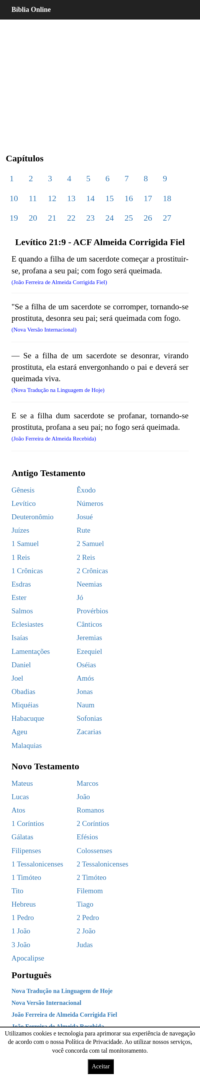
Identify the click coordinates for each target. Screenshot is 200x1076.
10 (14, 198)
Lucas (20, 797)
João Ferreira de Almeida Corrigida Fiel (64, 1014)
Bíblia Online (31, 9)
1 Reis (20, 557)
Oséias (86, 665)
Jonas (85, 692)
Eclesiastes (27, 624)
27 (167, 218)
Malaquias (26, 745)
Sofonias (89, 718)
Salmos (22, 611)
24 (109, 218)
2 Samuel (90, 544)
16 (129, 198)
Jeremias (89, 638)
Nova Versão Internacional (46, 1003)
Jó (80, 597)
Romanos (90, 810)
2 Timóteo (92, 877)
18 (167, 198)
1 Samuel (25, 544)
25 (129, 218)
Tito (17, 891)
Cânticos (89, 624)
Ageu (19, 732)
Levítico (23, 503)
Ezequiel (89, 651)
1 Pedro (22, 917)
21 (52, 218)
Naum (85, 705)
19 (14, 218)
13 (71, 198)
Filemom (90, 891)
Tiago (85, 904)
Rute (83, 530)
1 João (20, 931)
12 (52, 198)
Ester (18, 597)
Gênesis (22, 490)
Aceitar (101, 1066)
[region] (100, 80)
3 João (20, 945)
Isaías (19, 638)
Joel (17, 678)
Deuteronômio (32, 517)
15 (109, 198)
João (83, 797)
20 (33, 218)
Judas (85, 945)
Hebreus (23, 904)
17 (148, 198)
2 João (86, 931)
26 (148, 218)
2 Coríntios (93, 823)
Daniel (21, 665)
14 (90, 198)
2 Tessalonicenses (102, 864)
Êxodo (86, 490)
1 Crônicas (27, 571)
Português (31, 975)
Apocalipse (27, 958)
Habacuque (27, 718)
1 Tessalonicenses (37, 864)
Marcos (87, 783)
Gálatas (22, 837)
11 (33, 198)
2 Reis (86, 557)
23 (90, 218)
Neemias (89, 584)
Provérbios (92, 611)
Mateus (22, 783)
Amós (85, 678)
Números (90, 503)
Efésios (87, 837)
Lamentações (30, 651)
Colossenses (94, 851)
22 (71, 218)
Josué (85, 517)
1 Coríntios (27, 823)
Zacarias (89, 732)
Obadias (23, 692)
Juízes (20, 530)
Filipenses (26, 851)
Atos (18, 810)
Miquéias (25, 705)
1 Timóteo (26, 877)
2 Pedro (88, 917)
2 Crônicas (92, 571)
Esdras (21, 584)
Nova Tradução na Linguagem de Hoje (62, 991)
